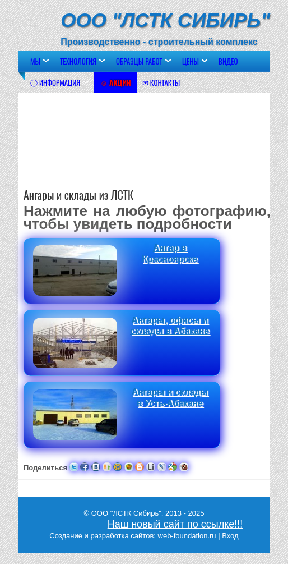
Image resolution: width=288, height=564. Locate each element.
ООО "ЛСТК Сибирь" (165, 20)
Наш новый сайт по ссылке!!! (175, 524)
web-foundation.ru (187, 535)
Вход (230, 535)
